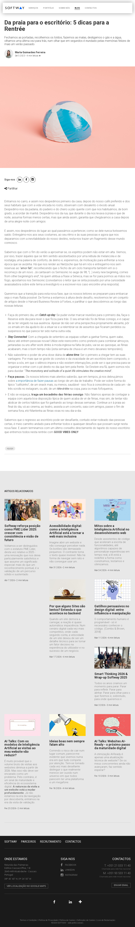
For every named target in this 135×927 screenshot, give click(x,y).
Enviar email (121, 885)
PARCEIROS (28, 841)
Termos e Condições (28, 920)
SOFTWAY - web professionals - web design (7, 4)
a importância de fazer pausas (34, 380)
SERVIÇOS (33, 8)
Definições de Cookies (86, 920)
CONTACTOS (91, 8)
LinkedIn (68, 869)
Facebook (68, 865)
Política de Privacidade (48, 920)
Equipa (10, 448)
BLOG (77, 8)
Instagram (69, 875)
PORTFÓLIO (48, 8)
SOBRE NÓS (64, 8)
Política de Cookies (67, 920)
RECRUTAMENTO (50, 841)
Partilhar (11, 188)
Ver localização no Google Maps (26, 886)
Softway (10, 841)
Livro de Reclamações (106, 920)
